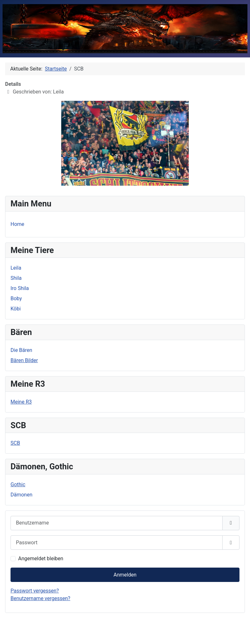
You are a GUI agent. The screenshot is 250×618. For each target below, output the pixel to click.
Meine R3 (21, 402)
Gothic (18, 484)
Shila (16, 278)
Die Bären (21, 350)
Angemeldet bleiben (40, 558)
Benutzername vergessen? (40, 598)
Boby (16, 298)
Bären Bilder (24, 360)
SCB (15, 443)
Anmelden (125, 575)
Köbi (16, 309)
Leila (16, 268)
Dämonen (22, 495)
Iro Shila (20, 288)
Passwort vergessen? (35, 591)
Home (17, 224)
